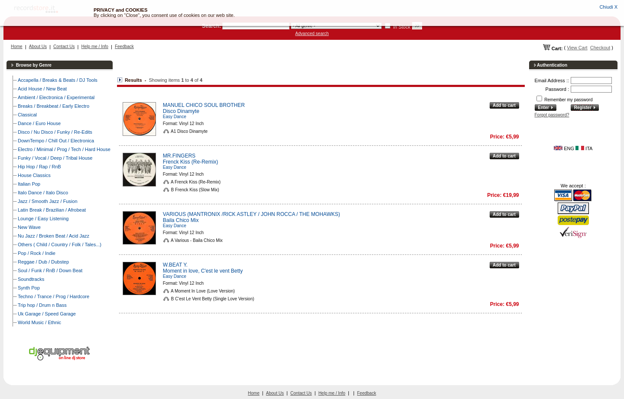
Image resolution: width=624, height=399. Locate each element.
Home (17, 46)
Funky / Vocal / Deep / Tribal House (55, 158)
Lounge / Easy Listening (43, 218)
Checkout (600, 47)
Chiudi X (608, 7)
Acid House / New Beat (42, 88)
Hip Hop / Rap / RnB (39, 166)
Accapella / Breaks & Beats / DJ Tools (58, 80)
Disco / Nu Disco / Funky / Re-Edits (55, 132)
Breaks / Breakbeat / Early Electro (53, 106)
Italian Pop (29, 184)
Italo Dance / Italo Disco (43, 192)
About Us (38, 46)
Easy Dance (174, 116)
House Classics (34, 175)
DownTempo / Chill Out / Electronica (56, 140)
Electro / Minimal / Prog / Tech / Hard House (64, 149)
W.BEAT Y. (175, 265)
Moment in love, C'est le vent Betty (203, 271)
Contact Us (64, 46)
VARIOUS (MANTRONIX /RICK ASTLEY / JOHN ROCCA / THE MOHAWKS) (251, 214)
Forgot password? (552, 115)
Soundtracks (31, 279)
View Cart (577, 47)
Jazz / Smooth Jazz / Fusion (48, 201)
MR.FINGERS (179, 156)
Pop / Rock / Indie (36, 253)
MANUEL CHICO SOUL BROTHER (204, 105)
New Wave (29, 227)
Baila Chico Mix (181, 220)
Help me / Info (94, 46)
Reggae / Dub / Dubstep (43, 261)
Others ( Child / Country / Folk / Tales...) (59, 244)
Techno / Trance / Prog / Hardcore (53, 296)
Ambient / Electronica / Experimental (56, 97)
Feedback (124, 46)
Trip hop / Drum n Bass (42, 305)
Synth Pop (29, 287)
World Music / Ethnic (39, 322)
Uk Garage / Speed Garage (47, 313)
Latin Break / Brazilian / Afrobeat (52, 209)
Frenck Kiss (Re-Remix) (190, 162)
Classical (27, 114)
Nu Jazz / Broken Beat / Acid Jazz (53, 235)
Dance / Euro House (39, 123)
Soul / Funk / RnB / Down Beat (50, 270)
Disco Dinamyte (181, 111)
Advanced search (311, 33)
